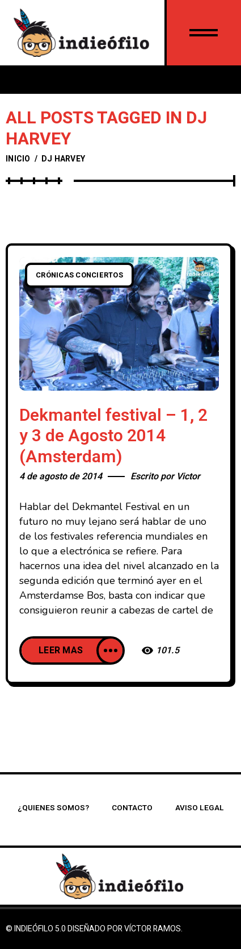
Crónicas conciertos (79, 275)
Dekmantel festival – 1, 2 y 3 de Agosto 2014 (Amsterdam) (113, 436)
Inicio (18, 159)
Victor (188, 476)
